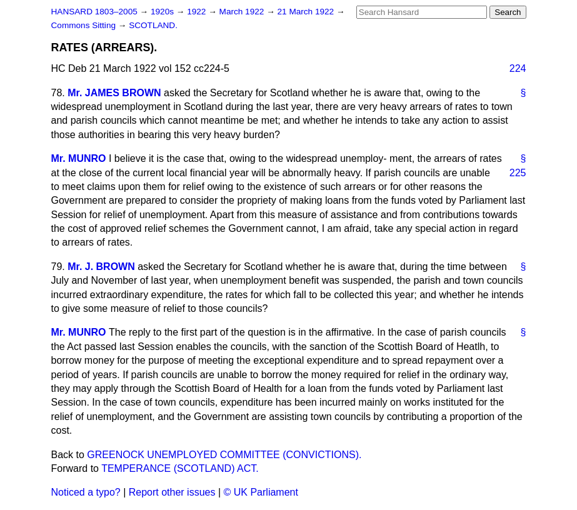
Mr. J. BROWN (101, 266)
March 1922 (243, 11)
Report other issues (172, 492)
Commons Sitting (84, 25)
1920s (163, 11)
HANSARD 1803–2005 (94, 11)
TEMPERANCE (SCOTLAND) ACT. (180, 468)
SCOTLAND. (153, 25)
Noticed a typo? (86, 492)
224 (517, 68)
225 (517, 173)
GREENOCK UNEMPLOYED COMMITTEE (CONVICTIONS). (224, 454)
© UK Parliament (261, 492)
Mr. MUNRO (78, 158)
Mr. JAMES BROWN (114, 93)
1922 (197, 11)
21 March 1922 (307, 11)
